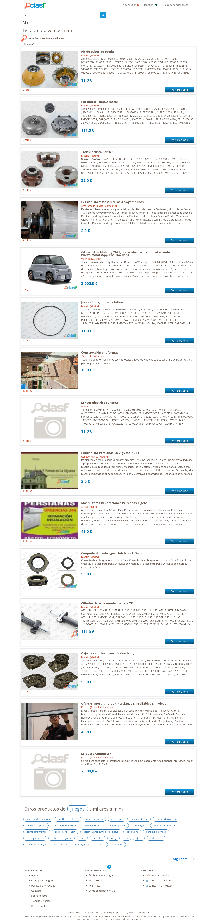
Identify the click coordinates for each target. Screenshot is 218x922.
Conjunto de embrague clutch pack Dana (112, 553)
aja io (138, 838)
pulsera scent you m (61, 838)
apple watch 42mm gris (38, 819)
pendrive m (132, 831)
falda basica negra (162, 825)
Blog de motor (39, 906)
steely (113, 838)
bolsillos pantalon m (68, 819)
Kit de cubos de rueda (97, 52)
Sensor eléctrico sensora (99, 403)
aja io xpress (156, 838)
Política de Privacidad (43, 885)
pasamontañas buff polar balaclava (101, 831)
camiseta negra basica (65, 825)
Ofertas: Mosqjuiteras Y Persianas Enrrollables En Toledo (124, 703)
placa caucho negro (36, 844)
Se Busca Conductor (96, 754)
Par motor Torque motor (99, 102)
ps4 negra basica (35, 838)
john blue (97, 838)
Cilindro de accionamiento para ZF (107, 603)
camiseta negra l (92, 825)
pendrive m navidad (156, 831)
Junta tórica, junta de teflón (102, 302)
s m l (82, 838)
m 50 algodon (82, 844)
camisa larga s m (94, 819)
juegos (77, 809)
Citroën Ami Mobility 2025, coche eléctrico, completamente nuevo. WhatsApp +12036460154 (125, 253)
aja (126, 838)
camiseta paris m (117, 825)
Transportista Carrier (97, 152)
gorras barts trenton (37, 831)
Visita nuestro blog (157, 875)
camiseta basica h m (166, 819)
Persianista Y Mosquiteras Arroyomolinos (112, 202)
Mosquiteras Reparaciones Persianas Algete (114, 503)
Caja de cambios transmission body (107, 653)
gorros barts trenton (65, 831)
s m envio (117, 844)
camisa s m (116, 819)
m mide (101, 844)
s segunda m (60, 844)
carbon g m (139, 825)
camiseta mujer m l (36, 825)
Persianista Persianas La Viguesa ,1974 (110, 453)
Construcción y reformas (99, 352)
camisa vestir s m (138, 819)
